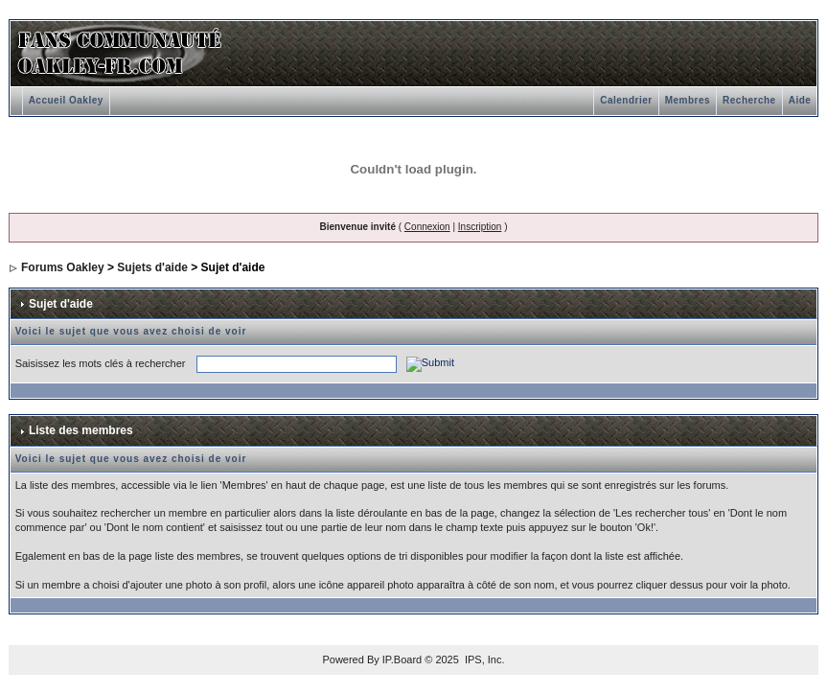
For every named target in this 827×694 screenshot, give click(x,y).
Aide (800, 100)
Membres (687, 100)
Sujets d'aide (152, 267)
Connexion (427, 226)
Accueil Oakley (66, 100)
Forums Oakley (62, 267)
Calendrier (626, 100)
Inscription (480, 226)
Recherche (749, 100)
